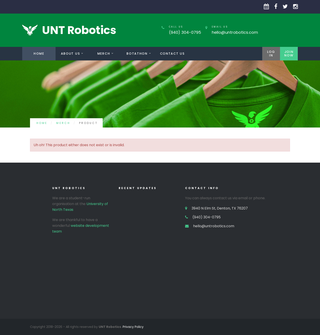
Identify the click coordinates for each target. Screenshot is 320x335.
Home (39, 53)
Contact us (172, 53)
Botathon (136, 53)
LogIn (271, 54)
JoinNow (288, 54)
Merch (103, 53)
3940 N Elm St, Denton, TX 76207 (220, 208)
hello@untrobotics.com (235, 32)
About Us (70, 53)
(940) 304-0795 (185, 32)
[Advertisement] (160, 288)
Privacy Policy (133, 327)
